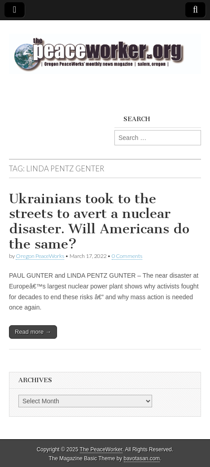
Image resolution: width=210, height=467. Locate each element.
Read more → (33, 331)
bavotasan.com (142, 458)
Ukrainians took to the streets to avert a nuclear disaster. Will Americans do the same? (99, 221)
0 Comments (127, 256)
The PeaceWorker (101, 449)
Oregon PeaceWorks (40, 256)
